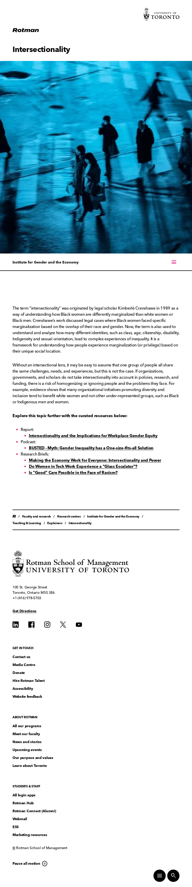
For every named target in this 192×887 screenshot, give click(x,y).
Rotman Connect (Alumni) (34, 811)
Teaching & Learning (27, 523)
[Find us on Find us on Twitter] (63, 624)
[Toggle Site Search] (173, 876)
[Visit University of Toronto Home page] (161, 14)
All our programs (27, 726)
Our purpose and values (33, 758)
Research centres (69, 516)
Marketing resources (30, 835)
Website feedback (27, 696)
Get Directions (25, 611)
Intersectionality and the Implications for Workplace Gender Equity (93, 435)
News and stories (27, 742)
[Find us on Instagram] (47, 624)
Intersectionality (80, 523)
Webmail (20, 819)
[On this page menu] (96, 262)
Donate (19, 673)
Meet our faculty (26, 734)
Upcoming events (27, 750)
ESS (16, 827)
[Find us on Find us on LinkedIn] (16, 624)
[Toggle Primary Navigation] (159, 876)
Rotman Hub (23, 803)
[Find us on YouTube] (79, 624)
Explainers (54, 523)
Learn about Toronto (30, 766)
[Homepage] (26, 30)
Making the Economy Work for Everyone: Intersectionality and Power (95, 460)
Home (14, 516)
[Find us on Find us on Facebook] (31, 624)
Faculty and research (36, 516)
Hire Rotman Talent (29, 681)
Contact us (21, 657)
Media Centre (24, 665)
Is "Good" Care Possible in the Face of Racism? (73, 472)
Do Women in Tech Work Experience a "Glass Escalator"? (83, 466)
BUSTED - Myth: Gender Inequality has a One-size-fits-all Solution (91, 448)
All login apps (24, 795)
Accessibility (23, 689)
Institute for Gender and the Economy (46, 262)
